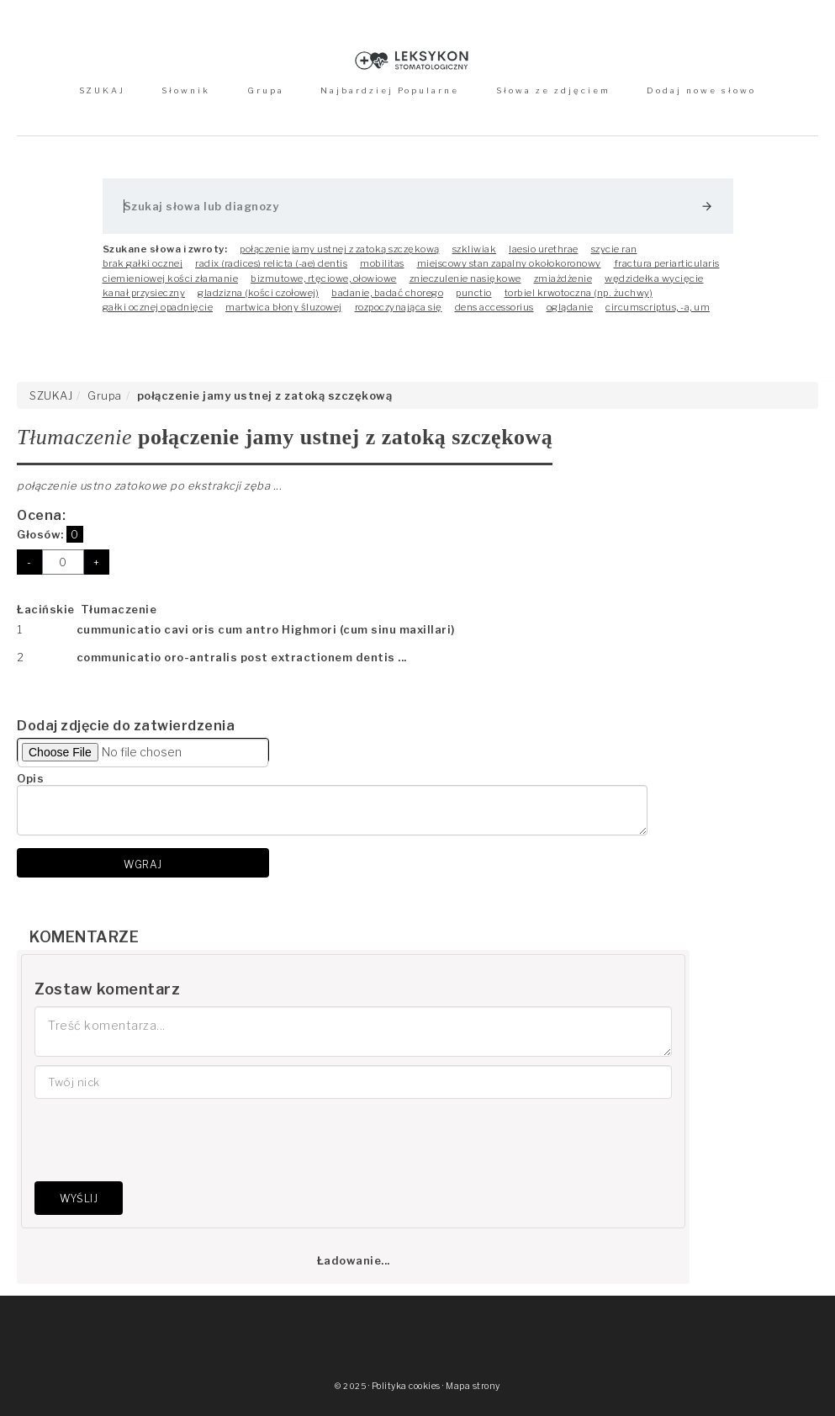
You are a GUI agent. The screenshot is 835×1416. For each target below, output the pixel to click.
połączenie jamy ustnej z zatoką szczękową (340, 249)
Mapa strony (473, 1386)
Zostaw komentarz (107, 989)
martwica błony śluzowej (283, 307)
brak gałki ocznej (143, 263)
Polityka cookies (406, 1386)
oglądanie (570, 307)
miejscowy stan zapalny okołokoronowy (509, 263)
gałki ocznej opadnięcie (158, 307)
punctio (474, 293)
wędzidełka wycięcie (654, 278)
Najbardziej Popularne (389, 90)
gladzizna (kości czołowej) (258, 293)
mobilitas (382, 263)
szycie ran (614, 249)
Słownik (185, 90)
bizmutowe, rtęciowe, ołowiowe (324, 278)
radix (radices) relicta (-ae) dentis (271, 263)
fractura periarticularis (667, 263)
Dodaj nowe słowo (701, 90)
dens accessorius (494, 307)
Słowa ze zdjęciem (553, 90)
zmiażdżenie (563, 278)
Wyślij (79, 1198)
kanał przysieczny (144, 293)
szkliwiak (474, 249)
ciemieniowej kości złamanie (171, 278)
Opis (30, 778)
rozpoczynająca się (398, 307)
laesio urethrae (544, 249)
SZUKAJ (102, 90)
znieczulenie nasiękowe (465, 278)
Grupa (265, 90)
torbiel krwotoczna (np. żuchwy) (579, 293)
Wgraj (143, 864)
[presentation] (162, 1140)
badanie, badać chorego (387, 293)
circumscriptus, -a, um (657, 307)
